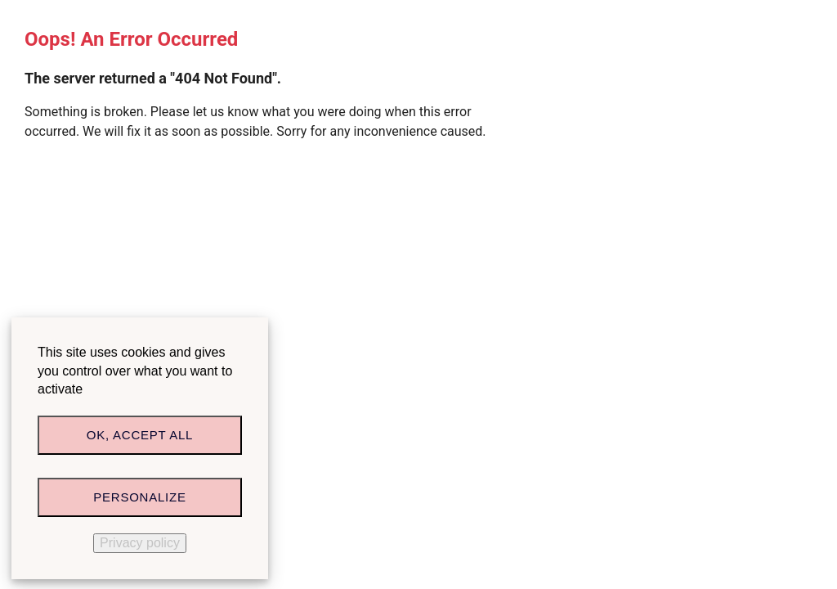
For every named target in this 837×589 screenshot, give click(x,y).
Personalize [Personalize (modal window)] (139, 497)
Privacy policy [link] (140, 543)
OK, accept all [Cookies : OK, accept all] (140, 435)
